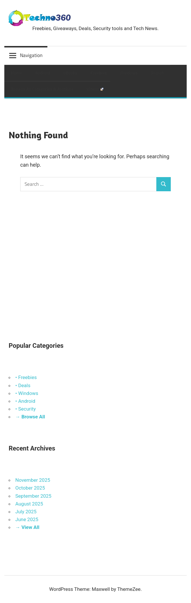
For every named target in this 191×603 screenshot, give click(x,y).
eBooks (70, 72)
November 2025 (32, 480)
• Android (25, 401)
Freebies (98, 72)
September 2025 (33, 496)
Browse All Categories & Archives (42, 89)
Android (42, 72)
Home (16, 72)
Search (157, 72)
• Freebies (26, 377)
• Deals (22, 385)
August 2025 (29, 504)
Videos (94, 89)
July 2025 (25, 511)
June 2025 (26, 519)
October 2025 (30, 488)
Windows (129, 72)
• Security (25, 409)
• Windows (26, 393)
